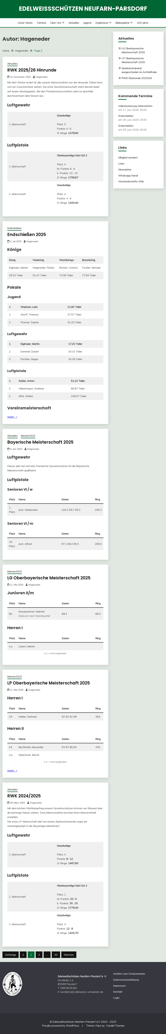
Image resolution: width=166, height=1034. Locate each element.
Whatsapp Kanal (128, 175)
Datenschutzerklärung (126, 979)
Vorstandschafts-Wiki (131, 181)
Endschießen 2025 (26, 234)
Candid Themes (115, 1025)
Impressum (119, 985)
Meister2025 (28, 435)
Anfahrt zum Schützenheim (129, 973)
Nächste (69, 954)
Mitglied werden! (127, 157)
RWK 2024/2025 (24, 796)
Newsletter (124, 169)
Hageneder (42, 76)
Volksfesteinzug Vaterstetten (135, 106)
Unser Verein (25, 22)
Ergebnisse (101, 22)
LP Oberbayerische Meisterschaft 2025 (48, 683)
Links (121, 163)
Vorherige (10, 954)
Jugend (87, 22)
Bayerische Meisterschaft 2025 (40, 442)
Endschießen (14, 228)
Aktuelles (74, 22)
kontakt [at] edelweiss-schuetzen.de (81, 991)
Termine (41, 22)
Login (116, 997)
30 (56, 954)
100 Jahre (142, 22)
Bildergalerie (122, 22)
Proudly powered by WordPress (61, 1025)
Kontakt (117, 991)
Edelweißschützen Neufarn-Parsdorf (83, 8)
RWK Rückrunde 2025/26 (137, 78)
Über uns (55, 22)
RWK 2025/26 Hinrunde (31, 70)
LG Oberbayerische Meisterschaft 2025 (48, 578)
